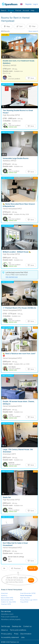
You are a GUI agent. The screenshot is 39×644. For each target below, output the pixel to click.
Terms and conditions (18, 630)
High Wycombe (25, 597)
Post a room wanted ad (9, 617)
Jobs (23, 637)
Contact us (27, 626)
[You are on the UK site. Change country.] (21, 4)
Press (16, 634)
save (31, 580)
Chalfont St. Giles (8, 602)
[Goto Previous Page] (16, 568)
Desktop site (16, 626)
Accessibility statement (10, 637)
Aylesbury (4, 595)
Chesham (6, 604)
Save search (33, 31)
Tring (24, 602)
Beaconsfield (7, 597)
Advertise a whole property (11, 619)
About (4, 630)
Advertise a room (7, 614)
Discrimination (25, 634)
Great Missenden (27, 593)
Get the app (5, 626)
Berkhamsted (7, 600)
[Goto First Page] (4, 568)
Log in (35, 4)
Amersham (4, 593)
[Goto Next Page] (32, 568)
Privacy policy (6, 634)
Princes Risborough (28, 600)
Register (28, 4)
